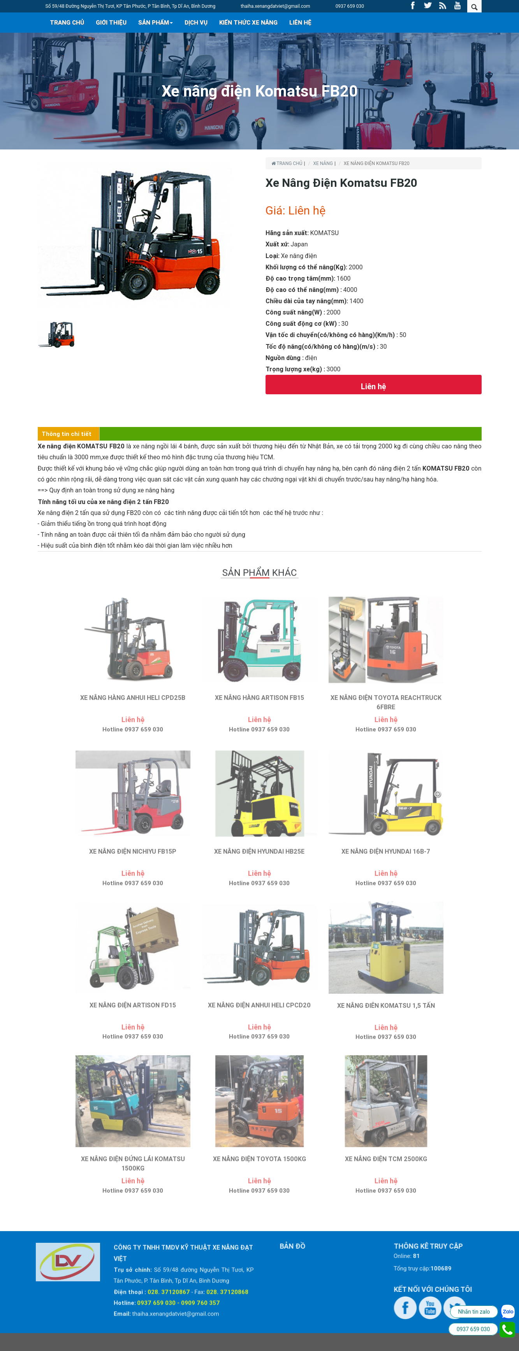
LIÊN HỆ (300, 22)
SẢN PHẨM (155, 22)
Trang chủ (287, 163)
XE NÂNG (323, 163)
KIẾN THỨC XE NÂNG (248, 22)
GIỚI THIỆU (111, 22)
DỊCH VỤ (196, 22)
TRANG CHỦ (67, 22)
